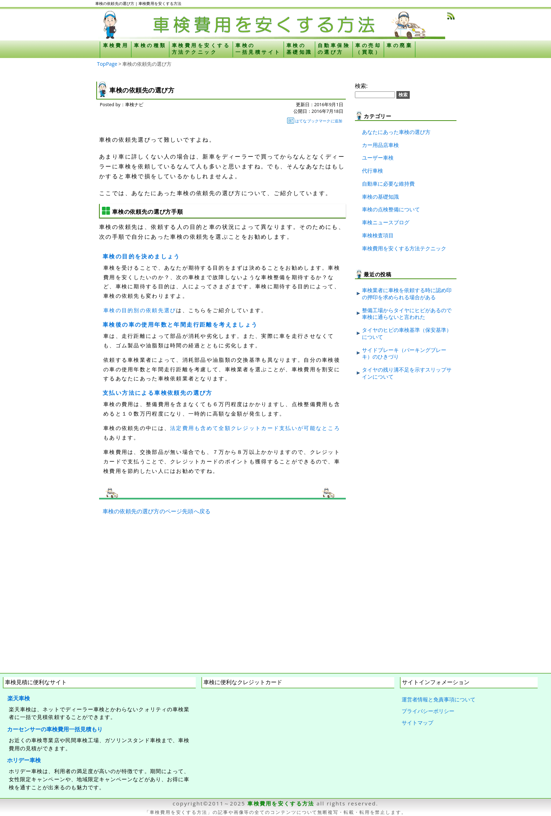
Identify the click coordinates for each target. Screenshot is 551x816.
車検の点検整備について (391, 209)
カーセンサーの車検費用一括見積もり (55, 729)
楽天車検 (18, 698)
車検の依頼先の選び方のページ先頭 (148, 511)
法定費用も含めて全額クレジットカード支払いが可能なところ (255, 427)
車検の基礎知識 (380, 196)
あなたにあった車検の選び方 (396, 131)
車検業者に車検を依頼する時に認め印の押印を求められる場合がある (407, 294)
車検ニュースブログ (385, 222)
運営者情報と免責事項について (438, 699)
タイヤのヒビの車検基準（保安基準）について (407, 333)
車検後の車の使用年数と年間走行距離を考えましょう (180, 324)
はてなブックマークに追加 (314, 120)
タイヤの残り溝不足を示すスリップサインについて (407, 373)
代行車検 (372, 170)
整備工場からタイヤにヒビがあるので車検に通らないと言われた (407, 314)
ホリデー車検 (24, 760)
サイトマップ (417, 722)
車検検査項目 (378, 235)
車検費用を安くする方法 (280, 803)
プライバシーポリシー (428, 710)
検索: (361, 86)
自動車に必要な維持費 (388, 183)
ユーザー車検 (378, 157)
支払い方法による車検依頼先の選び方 (158, 393)
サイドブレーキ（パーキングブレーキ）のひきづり (404, 353)
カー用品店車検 (380, 144)
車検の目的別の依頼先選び (139, 310)
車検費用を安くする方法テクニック (404, 248)
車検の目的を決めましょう (141, 256)
